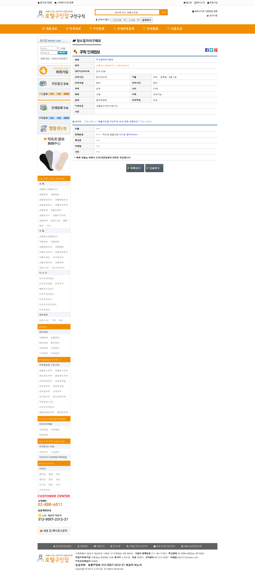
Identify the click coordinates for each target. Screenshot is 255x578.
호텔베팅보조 (61, 199)
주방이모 (43, 451)
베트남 (42, 474)
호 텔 (41, 183)
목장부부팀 (58, 386)
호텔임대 (55, 337)
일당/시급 (55, 220)
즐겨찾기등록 (45, 3)
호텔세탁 (43, 220)
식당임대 (55, 347)
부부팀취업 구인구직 (49, 364)
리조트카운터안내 (47, 304)
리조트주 (59, 283)
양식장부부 (44, 396)
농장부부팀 (60, 380)
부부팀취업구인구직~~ (49, 359)
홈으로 (187, 3)
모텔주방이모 (45, 262)
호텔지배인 (56, 210)
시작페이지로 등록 (64, 3)
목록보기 (135, 168)
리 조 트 (43, 272)
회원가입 (212, 3)
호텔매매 (43, 337)
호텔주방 (43, 210)
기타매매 (43, 353)
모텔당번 (55, 241)
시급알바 (55, 451)
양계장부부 (44, 391)
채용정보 (49, 28)
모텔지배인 (44, 257)
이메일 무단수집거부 (136, 546)
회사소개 (200, 3)
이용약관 (83, 546)
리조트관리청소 (46, 278)
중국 (51, 479)
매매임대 (42, 326)
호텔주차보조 (61, 204)
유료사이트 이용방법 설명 (204, 11)
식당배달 (43, 429)
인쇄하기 (154, 168)
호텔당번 (55, 194)
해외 (61, 320)
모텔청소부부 (61, 370)
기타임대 (55, 353)
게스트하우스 (58, 267)
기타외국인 (44, 489)
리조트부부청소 (46, 406)
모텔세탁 (59, 262)
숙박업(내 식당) (46, 446)
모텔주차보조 (45, 251)
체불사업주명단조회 (191, 546)
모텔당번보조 (45, 246)
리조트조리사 (45, 299)
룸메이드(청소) (46, 288)
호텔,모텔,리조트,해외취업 (51, 178)
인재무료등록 (124, 28)
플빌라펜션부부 (46, 412)
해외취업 (43, 314)
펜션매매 (43, 342)
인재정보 (73, 28)
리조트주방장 (45, 283)
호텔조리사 (44, 215)
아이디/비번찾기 (60, 58)
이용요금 (175, 28)
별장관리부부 (61, 375)
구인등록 (97, 28)
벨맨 (65, 220)
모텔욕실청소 (61, 251)
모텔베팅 (59, 246)
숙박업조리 (58, 257)
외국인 (42, 468)
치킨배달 (55, 429)
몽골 (51, 474)
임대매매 (43, 331)
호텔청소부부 (45, 370)
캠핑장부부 (62, 412)
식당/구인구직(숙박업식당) (51, 441)
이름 (77, 128)
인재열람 (150, 28)
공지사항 (212, 16)
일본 (51, 484)
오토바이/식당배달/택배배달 (52, 418)
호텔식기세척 (59, 215)
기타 (48, 225)
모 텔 (41, 230)
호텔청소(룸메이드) (48, 189)
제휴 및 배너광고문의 (53, 530)
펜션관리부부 (45, 375)
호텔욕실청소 (45, 204)
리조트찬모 (44, 309)
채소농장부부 (59, 396)
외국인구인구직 (46, 463)
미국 (58, 484)
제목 (77, 59)
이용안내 (99, 546)
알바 (41, 225)
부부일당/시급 (46, 401)
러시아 (42, 484)
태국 (58, 474)
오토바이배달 (45, 423)
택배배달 (43, 434)
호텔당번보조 (45, 199)
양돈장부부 (44, 386)
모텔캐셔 (43, 241)
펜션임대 (55, 342)
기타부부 (57, 391)
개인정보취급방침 (62, 546)
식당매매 (43, 347)
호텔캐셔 (43, 194)
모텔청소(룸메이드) (48, 236)
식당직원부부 (45, 380)
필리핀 (42, 479)
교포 (58, 479)
